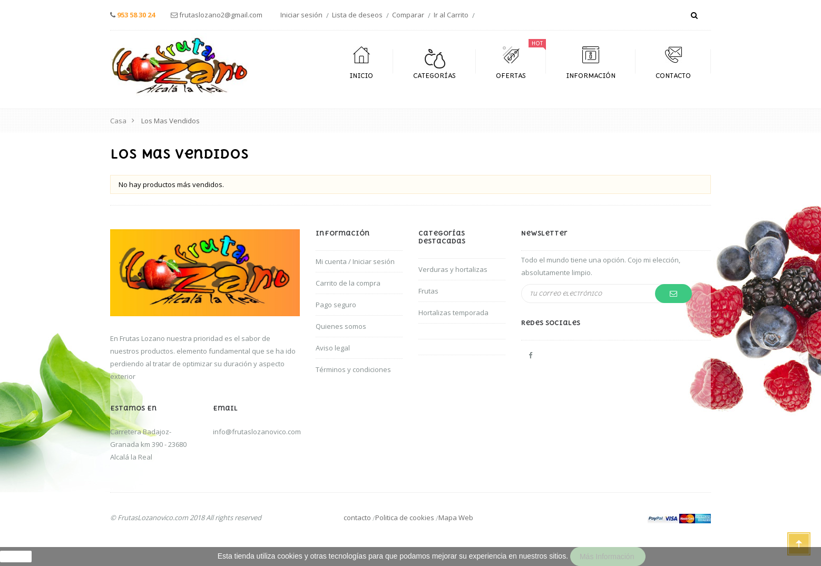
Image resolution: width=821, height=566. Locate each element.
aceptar (16, 556)
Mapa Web (455, 517)
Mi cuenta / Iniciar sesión (355, 261)
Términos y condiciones (353, 369)
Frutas (428, 291)
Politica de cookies (404, 517)
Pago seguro (336, 304)
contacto (357, 517)
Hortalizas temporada (453, 312)
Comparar (408, 14)
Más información (608, 556)
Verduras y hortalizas (452, 269)
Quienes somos (341, 326)
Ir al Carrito (451, 14)
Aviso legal (333, 348)
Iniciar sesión (301, 14)
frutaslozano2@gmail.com (220, 14)
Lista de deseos (357, 14)
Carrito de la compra (348, 283)
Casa (118, 120)
